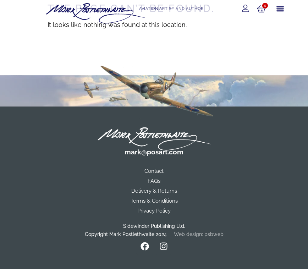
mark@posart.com (154, 152)
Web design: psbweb (199, 234)
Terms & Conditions (154, 201)
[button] (280, 9)
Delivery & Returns (154, 191)
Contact (154, 171)
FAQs (154, 181)
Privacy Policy (154, 211)
